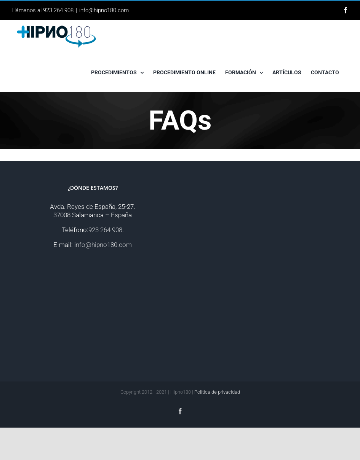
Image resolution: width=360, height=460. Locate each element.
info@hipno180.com (104, 10)
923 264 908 (105, 230)
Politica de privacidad (217, 392)
